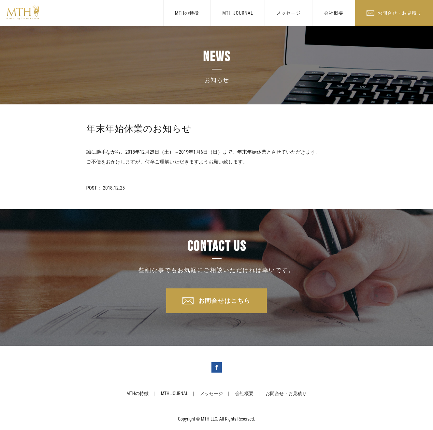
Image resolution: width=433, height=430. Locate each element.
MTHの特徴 (187, 13)
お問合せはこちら (224, 300)
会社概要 (333, 13)
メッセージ (288, 13)
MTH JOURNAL (237, 13)
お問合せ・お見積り (400, 13)
